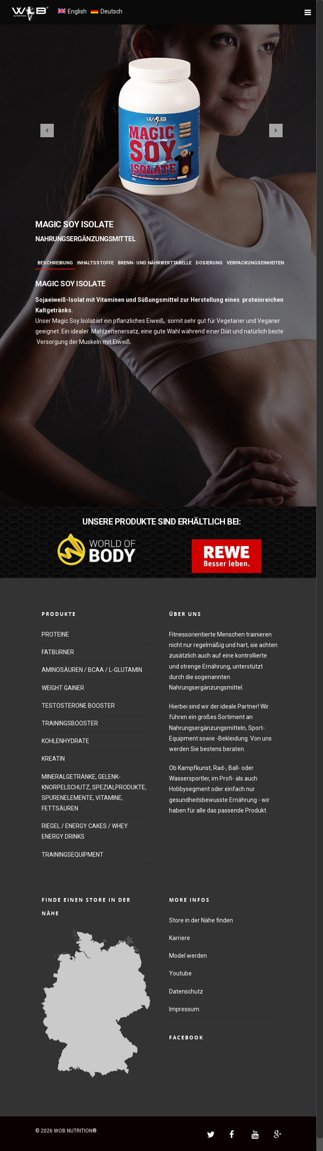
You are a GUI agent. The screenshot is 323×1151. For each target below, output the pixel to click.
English (77, 11)
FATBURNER (58, 652)
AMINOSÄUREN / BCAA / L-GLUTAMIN (92, 669)
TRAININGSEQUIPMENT (72, 854)
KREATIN (53, 758)
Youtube (180, 973)
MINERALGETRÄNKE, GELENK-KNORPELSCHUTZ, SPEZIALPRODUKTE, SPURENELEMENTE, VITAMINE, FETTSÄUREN (94, 792)
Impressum (184, 1009)
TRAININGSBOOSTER (70, 723)
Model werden (188, 955)
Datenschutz (186, 991)
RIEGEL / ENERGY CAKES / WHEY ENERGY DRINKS (85, 831)
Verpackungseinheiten (255, 263)
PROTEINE (55, 634)
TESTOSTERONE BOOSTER (78, 705)
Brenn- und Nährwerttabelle (154, 263)
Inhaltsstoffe (95, 263)
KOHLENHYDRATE (65, 741)
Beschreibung (55, 263)
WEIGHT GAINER (63, 688)
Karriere (179, 938)
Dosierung (209, 263)
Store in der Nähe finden (201, 920)
